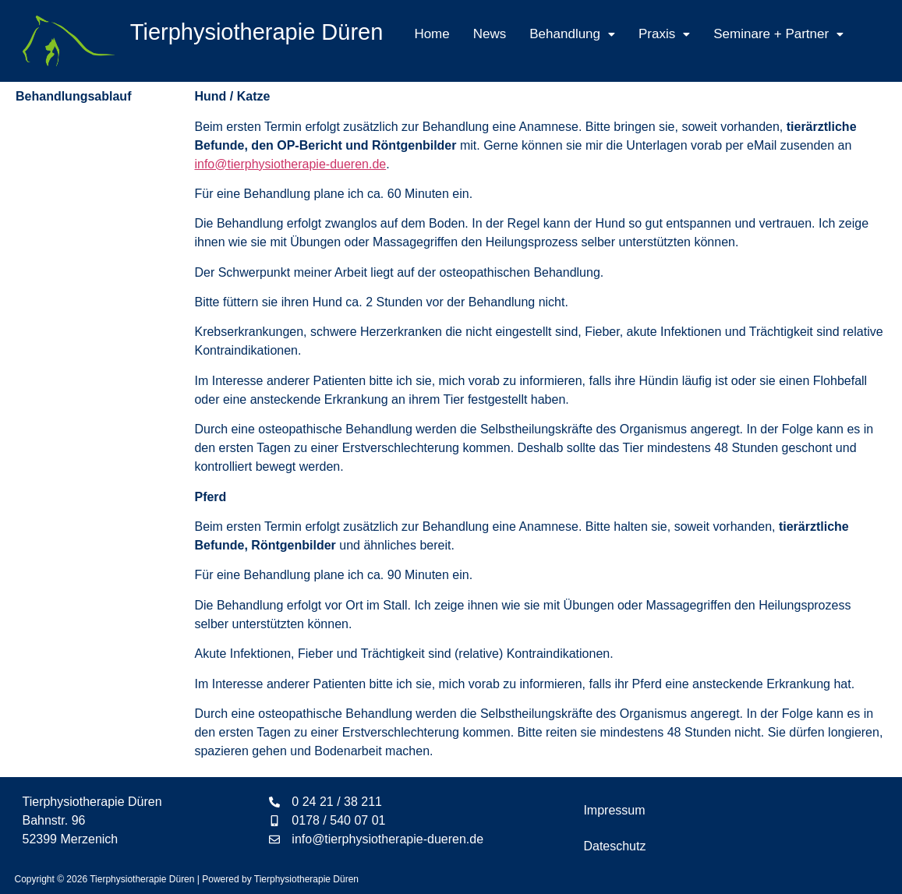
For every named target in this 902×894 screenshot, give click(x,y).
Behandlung (572, 34)
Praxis (664, 34)
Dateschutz (614, 846)
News (490, 34)
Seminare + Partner (778, 34)
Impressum (614, 810)
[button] (572, 34)
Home (431, 34)
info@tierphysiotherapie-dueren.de (290, 164)
